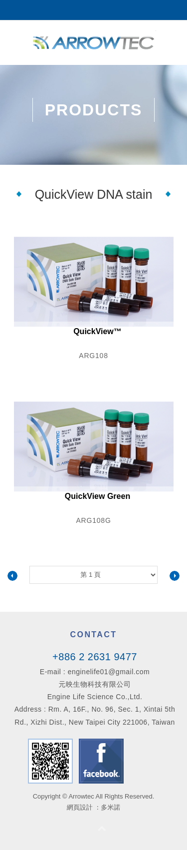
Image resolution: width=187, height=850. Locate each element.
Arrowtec (93, 42)
